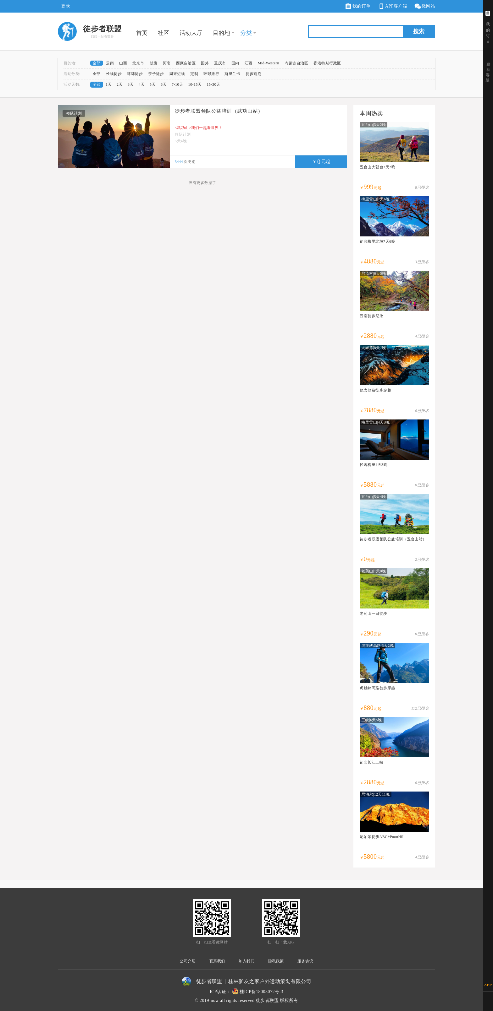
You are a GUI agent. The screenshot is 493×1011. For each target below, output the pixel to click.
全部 (97, 63)
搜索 (418, 31)
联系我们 (217, 961)
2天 (120, 84)
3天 (131, 84)
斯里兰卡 (232, 74)
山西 (123, 63)
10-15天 (195, 84)
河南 (167, 63)
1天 (109, 84)
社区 (163, 33)
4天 (142, 84)
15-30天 (213, 84)
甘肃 (154, 63)
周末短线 (177, 74)
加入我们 (246, 961)
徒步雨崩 (253, 74)
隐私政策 (276, 961)
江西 (248, 63)
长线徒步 (114, 74)
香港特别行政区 (327, 63)
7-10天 (177, 84)
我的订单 (358, 6)
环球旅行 (211, 74)
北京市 (138, 63)
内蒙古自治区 (296, 63)
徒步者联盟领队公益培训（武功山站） (219, 111)
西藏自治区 (186, 63)
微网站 (424, 6)
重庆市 (220, 63)
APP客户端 (392, 6)
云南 (110, 63)
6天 (164, 84)
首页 (142, 33)
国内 (235, 63)
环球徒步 (135, 74)
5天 (153, 84)
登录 (65, 6)
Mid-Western (269, 63)
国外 (205, 63)
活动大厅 (191, 33)
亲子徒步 (156, 74)
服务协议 (305, 961)
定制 (194, 74)
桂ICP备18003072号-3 (261, 991)
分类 (246, 33)
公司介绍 (188, 961)
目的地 (221, 33)
